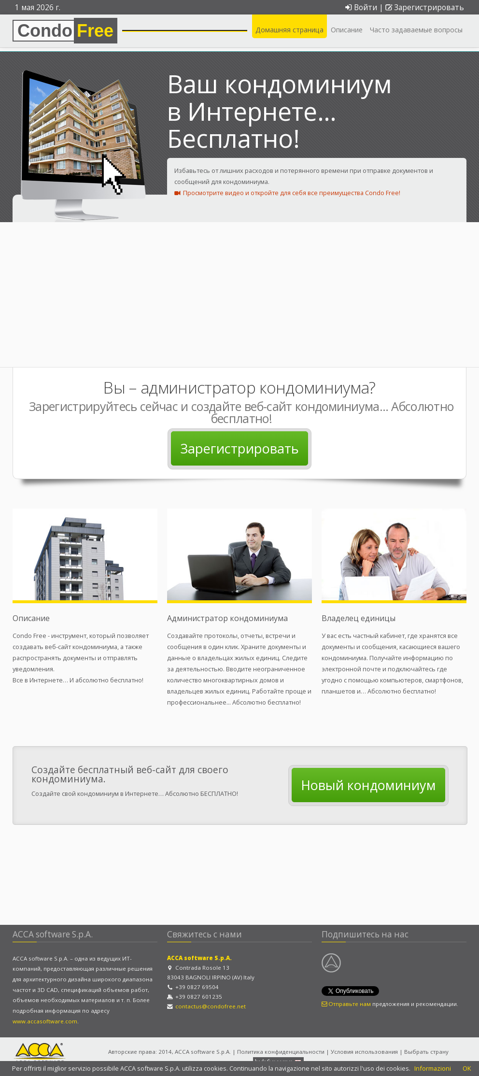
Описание (347, 29)
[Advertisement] (239, 294)
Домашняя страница (289, 29)
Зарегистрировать (424, 7)
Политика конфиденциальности (280, 1051)
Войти (361, 7)
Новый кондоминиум (368, 785)
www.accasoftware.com (45, 1021)
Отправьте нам (346, 1003)
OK (467, 1068)
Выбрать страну (426, 1051)
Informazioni (432, 1068)
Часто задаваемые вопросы (416, 29)
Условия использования (364, 1051)
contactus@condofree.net (210, 1006)
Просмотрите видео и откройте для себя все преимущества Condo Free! (287, 192)
